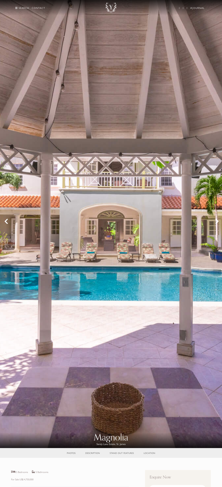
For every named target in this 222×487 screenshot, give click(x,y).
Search (22, 8)
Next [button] (216, 222)
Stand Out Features (122, 452)
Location (149, 452)
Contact (38, 8)
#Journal (197, 8)
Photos (71, 452)
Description (92, 452)
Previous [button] (5, 222)
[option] (111, 224)
